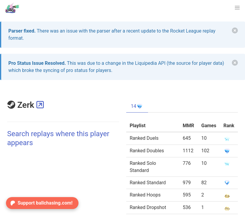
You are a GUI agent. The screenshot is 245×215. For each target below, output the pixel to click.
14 (137, 106)
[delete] (235, 30)
